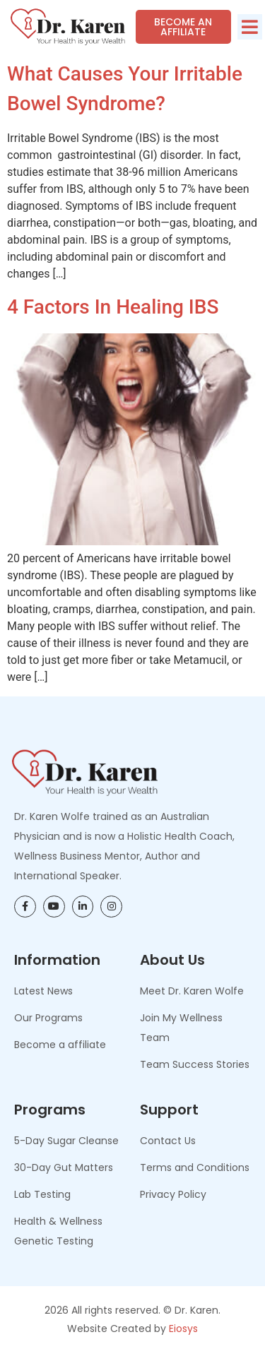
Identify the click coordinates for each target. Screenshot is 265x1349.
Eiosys (183, 1328)
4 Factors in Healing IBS (112, 307)
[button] (249, 27)
